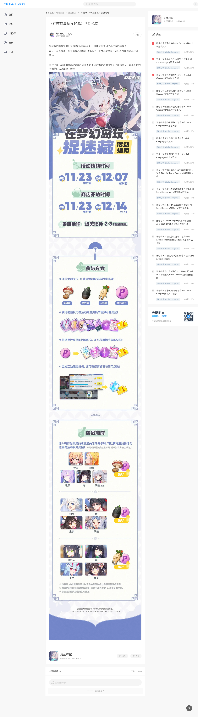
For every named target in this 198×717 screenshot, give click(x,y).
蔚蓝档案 (72, 12)
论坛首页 (60, 12)
